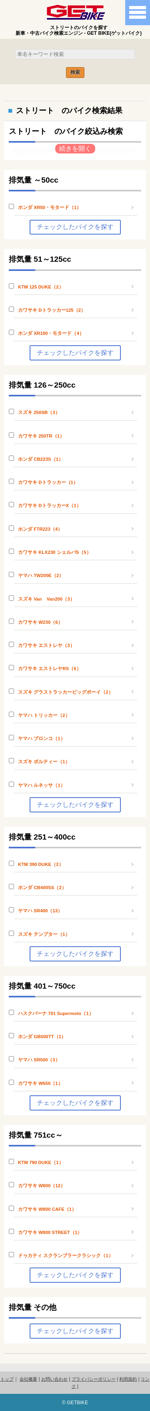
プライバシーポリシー (94, 1379)
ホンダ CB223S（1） (40, 459)
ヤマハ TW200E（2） (41, 575)
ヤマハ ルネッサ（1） (41, 785)
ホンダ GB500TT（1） (42, 1036)
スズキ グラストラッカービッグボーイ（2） (65, 692)
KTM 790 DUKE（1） (41, 1162)
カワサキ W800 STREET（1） (50, 1232)
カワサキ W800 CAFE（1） (47, 1209)
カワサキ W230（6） (40, 622)
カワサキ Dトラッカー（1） (48, 482)
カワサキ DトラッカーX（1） (49, 505)
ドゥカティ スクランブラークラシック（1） (65, 1255)
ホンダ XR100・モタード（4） (51, 333)
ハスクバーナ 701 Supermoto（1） (56, 1013)
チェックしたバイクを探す (75, 226)
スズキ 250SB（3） (39, 412)
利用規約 (128, 1379)
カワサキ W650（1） (40, 1083)
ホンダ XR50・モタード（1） (49, 207)
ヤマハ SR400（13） (40, 910)
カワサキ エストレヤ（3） (46, 645)
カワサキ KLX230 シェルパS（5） (54, 552)
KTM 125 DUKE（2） (41, 287)
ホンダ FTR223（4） (40, 529)
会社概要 (28, 1379)
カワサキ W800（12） (41, 1185)
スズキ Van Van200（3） (46, 599)
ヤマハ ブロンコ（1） (41, 738)
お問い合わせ (54, 1379)
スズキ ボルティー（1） (44, 761)
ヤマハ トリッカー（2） (44, 715)
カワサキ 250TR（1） (41, 436)
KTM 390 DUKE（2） (41, 864)
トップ (7, 1379)
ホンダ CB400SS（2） (42, 887)
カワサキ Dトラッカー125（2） (52, 310)
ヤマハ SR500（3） (39, 1059)
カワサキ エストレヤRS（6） (49, 668)
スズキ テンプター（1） (44, 934)
